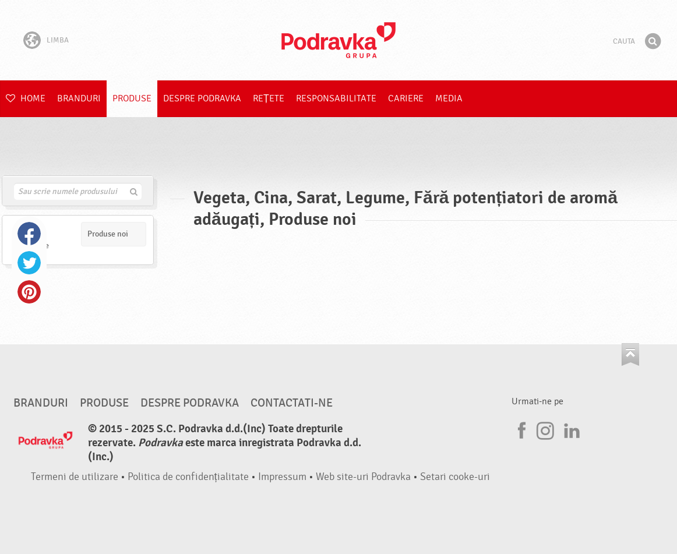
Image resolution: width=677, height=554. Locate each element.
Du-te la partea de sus (630, 354)
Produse (131, 98)
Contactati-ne (292, 403)
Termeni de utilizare (74, 477)
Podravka (338, 40)
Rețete (268, 98)
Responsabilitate (336, 98)
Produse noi (107, 234)
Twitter (29, 262)
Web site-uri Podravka (363, 477)
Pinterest (29, 292)
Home (25, 98)
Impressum (282, 477)
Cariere (406, 98)
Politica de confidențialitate (188, 477)
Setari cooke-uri (455, 477)
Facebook (29, 233)
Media (449, 98)
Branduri (79, 98)
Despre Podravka (202, 98)
